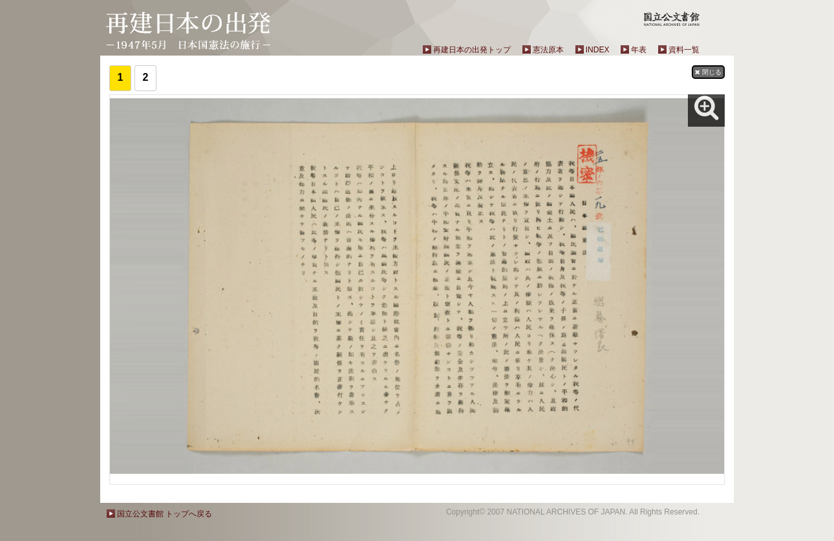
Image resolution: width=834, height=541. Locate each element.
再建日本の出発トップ (472, 49)
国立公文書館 (672, 19)
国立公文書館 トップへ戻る (164, 513)
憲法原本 (548, 49)
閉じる (708, 72)
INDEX (598, 49)
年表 (639, 49)
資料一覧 (684, 49)
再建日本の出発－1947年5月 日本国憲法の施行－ (188, 31)
